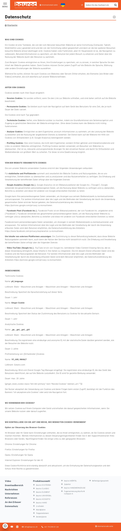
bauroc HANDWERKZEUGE (74, 488)
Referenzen (11, 498)
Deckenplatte (41, 517)
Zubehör (67, 484)
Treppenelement (42, 513)
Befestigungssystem (100, 481)
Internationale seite (50, 5)
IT (82, 5)
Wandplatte (40, 510)
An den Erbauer (13, 502)
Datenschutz (11, 506)
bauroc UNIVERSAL (44, 496)
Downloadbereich (14, 485)
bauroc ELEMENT (43, 492)
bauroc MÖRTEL (70, 481)
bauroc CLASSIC (42, 488)
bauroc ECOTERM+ (43, 485)
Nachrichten (11, 489)
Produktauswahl (41, 481)
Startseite (12, 25)
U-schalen (40, 506)
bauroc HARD (41, 503)
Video (8, 481)
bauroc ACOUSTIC (43, 499)
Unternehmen (12, 493)
